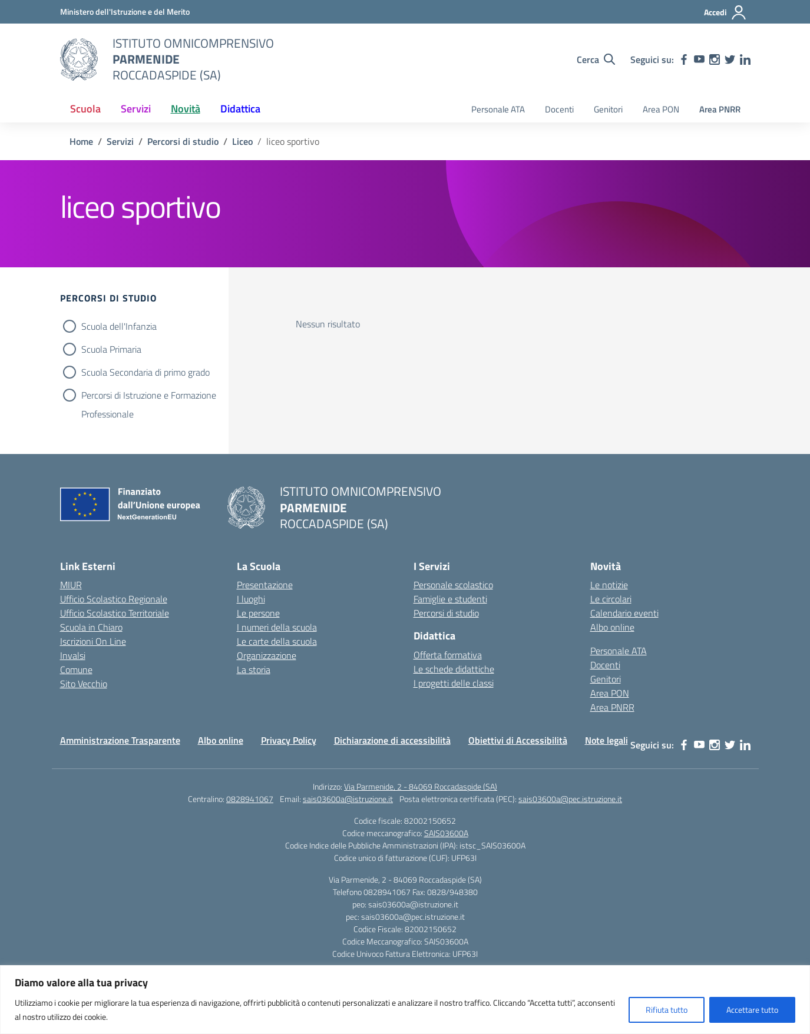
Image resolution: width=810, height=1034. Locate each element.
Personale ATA (498, 109)
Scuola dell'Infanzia (119, 326)
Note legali (606, 740)
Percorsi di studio (446, 613)
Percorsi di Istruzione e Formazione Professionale (148, 396)
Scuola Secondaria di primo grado (145, 372)
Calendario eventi (624, 613)
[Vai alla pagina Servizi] (120, 141)
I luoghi (251, 599)
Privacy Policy (288, 740)
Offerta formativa (448, 655)
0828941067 (249, 799)
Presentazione (265, 585)
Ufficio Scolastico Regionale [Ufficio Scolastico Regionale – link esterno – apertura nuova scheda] (113, 599)
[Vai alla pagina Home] (81, 141)
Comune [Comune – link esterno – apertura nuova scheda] (76, 669)
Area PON (661, 109)
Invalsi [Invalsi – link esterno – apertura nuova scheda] (72, 655)
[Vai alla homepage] (79, 59)
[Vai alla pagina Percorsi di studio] (183, 141)
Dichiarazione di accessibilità (392, 740)
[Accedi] (725, 12)
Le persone (258, 613)
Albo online (612, 627)
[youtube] (699, 59)
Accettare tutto (752, 1009)
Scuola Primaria (111, 349)
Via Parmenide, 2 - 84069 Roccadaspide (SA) (420, 786)
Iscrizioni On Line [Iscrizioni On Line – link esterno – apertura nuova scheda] (93, 641)
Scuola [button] (85, 109)
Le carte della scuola (277, 641)
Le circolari (611, 599)
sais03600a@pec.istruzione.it (570, 799)
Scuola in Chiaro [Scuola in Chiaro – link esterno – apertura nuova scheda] (91, 627)
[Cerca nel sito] (596, 59)
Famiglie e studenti (450, 599)
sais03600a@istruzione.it (348, 799)
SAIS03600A (446, 833)
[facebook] (684, 59)
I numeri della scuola (277, 627)
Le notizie (609, 585)
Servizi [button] (136, 109)
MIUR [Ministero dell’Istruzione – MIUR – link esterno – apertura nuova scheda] (71, 585)
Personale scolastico (453, 585)
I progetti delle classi (454, 683)
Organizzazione (266, 655)
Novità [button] (185, 109)
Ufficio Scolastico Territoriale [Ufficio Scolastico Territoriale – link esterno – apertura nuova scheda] (114, 613)
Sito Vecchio (83, 684)
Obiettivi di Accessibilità (517, 740)
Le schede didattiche (454, 669)
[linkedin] (745, 59)
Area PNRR (719, 109)
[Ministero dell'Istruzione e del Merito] (125, 11)
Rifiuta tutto (666, 1009)
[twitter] (730, 59)
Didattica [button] (240, 109)
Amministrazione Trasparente (120, 740)
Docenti (559, 109)
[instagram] (714, 59)
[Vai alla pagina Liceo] (242, 141)
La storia (253, 669)
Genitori (608, 109)
